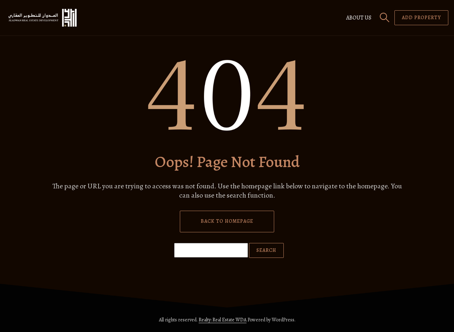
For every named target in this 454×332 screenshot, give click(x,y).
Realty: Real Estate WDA (223, 319)
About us (358, 18)
